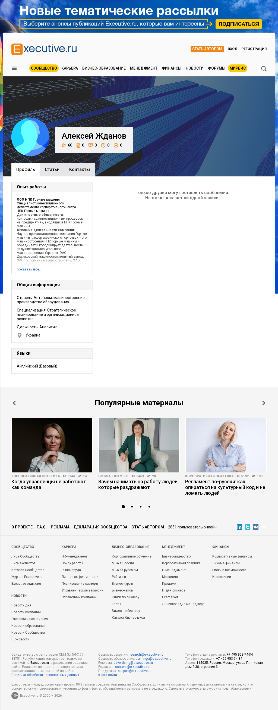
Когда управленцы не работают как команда (48, 484)
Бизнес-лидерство (176, 556)
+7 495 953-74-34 (240, 654)
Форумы (216, 68)
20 (154, 476)
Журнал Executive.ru (27, 577)
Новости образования (28, 626)
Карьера (69, 68)
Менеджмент (143, 68)
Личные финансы (226, 563)
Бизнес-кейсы (123, 590)
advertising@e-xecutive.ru (133, 663)
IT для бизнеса (173, 590)
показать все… (29, 269)
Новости (195, 68)
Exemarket (170, 597)
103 (260, 476)
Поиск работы (72, 563)
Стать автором (207, 49)
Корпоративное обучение (131, 556)
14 (85, 476)
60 (67, 145)
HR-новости (20, 639)
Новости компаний (26, 612)
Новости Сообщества (28, 632)
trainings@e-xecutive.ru (154, 659)
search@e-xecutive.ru (146, 654)
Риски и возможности (229, 570)
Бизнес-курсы (122, 584)
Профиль (25, 169)
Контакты (79, 169)
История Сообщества (28, 570)
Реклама (60, 527)
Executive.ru (39, 663)
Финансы (171, 68)
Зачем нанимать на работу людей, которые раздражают (138, 484)
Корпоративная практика (35, 476)
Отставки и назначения (29, 619)
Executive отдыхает (26, 584)
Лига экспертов (23, 563)
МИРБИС (238, 68)
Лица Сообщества (25, 556)
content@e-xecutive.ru (132, 667)
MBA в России (123, 563)
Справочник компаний (79, 597)
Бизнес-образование (104, 68)
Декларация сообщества (100, 527)
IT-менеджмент (174, 570)
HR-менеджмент (113, 476)
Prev (14, 403)
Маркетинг (170, 577)
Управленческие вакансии (82, 590)
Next (264, 403)
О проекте (22, 527)
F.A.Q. (42, 527)
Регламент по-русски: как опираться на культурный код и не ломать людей (225, 487)
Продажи (169, 584)
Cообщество (22, 547)
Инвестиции (221, 577)
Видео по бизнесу (126, 611)
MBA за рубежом (125, 570)
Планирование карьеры (80, 584)
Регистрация (254, 49)
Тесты (116, 604)
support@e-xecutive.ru (134, 671)
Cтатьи (52, 169)
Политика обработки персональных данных (45, 675)
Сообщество (44, 68)
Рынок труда (71, 570)
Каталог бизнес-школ (128, 617)
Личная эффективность (80, 577)
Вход (233, 49)
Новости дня (21, 605)
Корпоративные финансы (232, 556)
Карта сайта (107, 675)
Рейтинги (119, 577)
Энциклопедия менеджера (183, 604)
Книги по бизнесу (125, 597)
